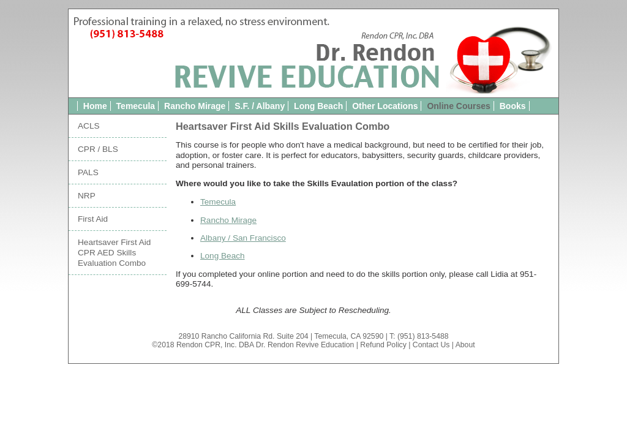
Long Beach (318, 106)
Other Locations (385, 106)
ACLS (89, 125)
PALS (88, 172)
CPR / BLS (98, 149)
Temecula (136, 106)
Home (95, 106)
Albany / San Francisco (243, 238)
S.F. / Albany (260, 106)
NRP (87, 195)
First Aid (93, 219)
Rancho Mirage (194, 106)
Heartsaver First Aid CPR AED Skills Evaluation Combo (114, 253)
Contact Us (431, 345)
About (465, 345)
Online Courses (458, 106)
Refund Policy (383, 345)
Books (513, 106)
